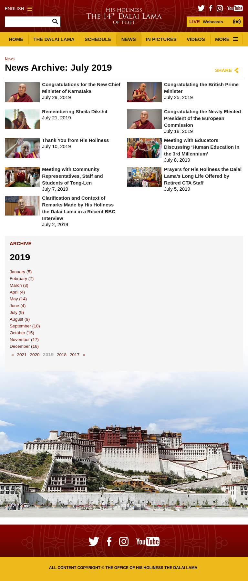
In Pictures (161, 39)
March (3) (19, 285)
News (128, 39)
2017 (74, 354)
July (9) (17, 312)
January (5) (21, 271)
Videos (196, 39)
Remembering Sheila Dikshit (75, 111)
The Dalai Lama (54, 39)
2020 (35, 354)
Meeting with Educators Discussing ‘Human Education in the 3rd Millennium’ (201, 146)
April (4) (17, 292)
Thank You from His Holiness (75, 140)
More (226, 39)
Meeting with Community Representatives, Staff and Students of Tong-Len (72, 175)
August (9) (20, 319)
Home (16, 39)
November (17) (24, 339)
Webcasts (206, 21)
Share (223, 70)
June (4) (18, 305)
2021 (22, 354)
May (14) (18, 298)
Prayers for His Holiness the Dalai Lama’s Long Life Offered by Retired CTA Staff (203, 175)
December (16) (24, 346)
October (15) (22, 332)
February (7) (22, 278)
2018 (62, 354)
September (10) (25, 326)
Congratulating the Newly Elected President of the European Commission (202, 118)
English (18, 8)
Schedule (98, 39)
